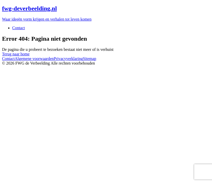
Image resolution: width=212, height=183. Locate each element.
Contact (18, 28)
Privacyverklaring (68, 58)
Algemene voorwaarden (34, 58)
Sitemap (89, 58)
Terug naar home (16, 54)
